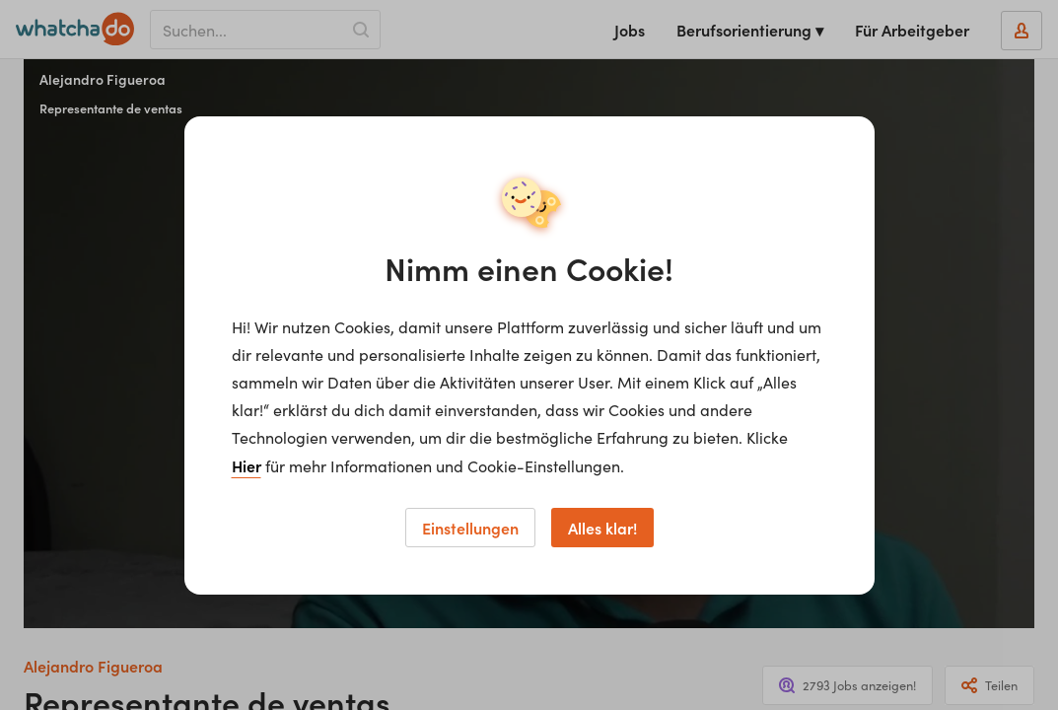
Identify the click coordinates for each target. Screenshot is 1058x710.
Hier (246, 465)
